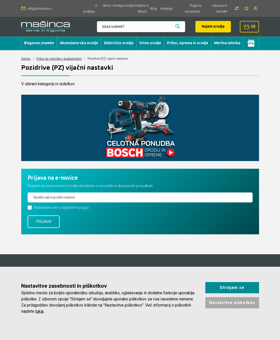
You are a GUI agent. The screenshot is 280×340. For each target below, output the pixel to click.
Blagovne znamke (39, 43)
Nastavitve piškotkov (232, 302)
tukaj (39, 311)
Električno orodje (118, 43)
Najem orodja (213, 26)
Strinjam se (232, 287)
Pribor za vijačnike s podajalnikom (59, 58)
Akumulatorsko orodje (79, 43)
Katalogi (166, 8)
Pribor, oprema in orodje (187, 43)
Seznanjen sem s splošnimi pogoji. (61, 207)
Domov (26, 58)
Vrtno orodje (150, 43)
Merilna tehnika (227, 43)
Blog (153, 8)
